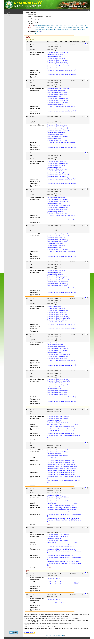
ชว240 (80, 25)
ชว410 (51, 27)
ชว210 (76, 25)
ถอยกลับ (8, 15)
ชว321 (36, 27)
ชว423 (82, 27)
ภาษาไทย (83, 10)
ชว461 (40, 29)
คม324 (56, 25)
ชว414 (67, 27)
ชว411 (55, 27)
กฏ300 (36, 25)
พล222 (76, 29)
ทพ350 (60, 29)
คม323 (40, 25)
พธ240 (68, 29)
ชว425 (36, 29)
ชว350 (40, 27)
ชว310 (84, 25)
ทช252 (44, 29)
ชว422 (78, 27)
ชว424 (86, 27)
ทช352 (52, 29)
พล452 (80, 29)
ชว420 (70, 27)
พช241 (64, 29)
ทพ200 (56, 29)
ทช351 (48, 29)
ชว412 (59, 27)
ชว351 (43, 27)
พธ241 (72, 29)
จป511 (72, 25)
